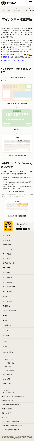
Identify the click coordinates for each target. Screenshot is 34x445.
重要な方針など (6, 413)
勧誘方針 (4, 417)
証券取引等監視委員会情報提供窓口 (12, 404)
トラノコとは (6, 235)
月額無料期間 (7, 325)
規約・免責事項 (7, 374)
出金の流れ (8, 366)
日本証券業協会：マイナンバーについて (12, 60)
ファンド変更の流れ (10, 370)
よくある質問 (7, 379)
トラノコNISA (7, 272)
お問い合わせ (7, 383)
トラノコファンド (7, 277)
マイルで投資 (7, 254)
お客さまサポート (8, 352)
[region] (17, 9)
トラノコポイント (8, 258)
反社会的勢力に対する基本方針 (10, 421)
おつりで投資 (7, 245)
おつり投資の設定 (9, 363)
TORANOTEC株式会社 (8, 400)
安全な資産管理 (8, 291)
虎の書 (5, 347)
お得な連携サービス (9, 263)
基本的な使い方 (9, 359)
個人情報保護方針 (7, 409)
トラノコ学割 (7, 267)
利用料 (5, 316)
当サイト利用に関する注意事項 (10, 430)
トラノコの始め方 (6, 10)
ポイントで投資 (7, 249)
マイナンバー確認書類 (9, 310)
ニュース (5, 330)
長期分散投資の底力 (9, 287)
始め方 (5, 296)
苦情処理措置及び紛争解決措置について (13, 426)
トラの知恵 (6, 336)
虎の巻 (5, 341)
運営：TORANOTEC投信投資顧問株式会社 (13, 396)
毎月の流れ (17, 10)
